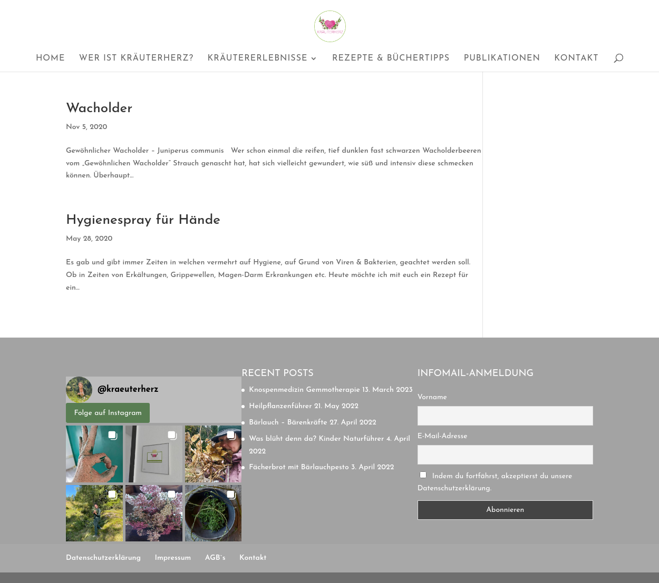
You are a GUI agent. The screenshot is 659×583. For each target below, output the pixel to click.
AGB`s (215, 558)
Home (50, 59)
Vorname (432, 397)
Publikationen (502, 59)
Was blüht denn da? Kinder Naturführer (316, 439)
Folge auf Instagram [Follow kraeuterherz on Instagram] (108, 413)
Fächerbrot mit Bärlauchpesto (298, 467)
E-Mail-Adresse (443, 436)
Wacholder (99, 109)
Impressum (173, 558)
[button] (94, 454)
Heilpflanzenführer (280, 406)
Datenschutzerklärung (103, 558)
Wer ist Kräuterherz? (136, 59)
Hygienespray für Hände (143, 220)
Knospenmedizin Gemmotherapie (304, 390)
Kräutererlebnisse (257, 59)
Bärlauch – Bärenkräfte (288, 423)
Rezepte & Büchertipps (391, 59)
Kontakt (576, 59)
